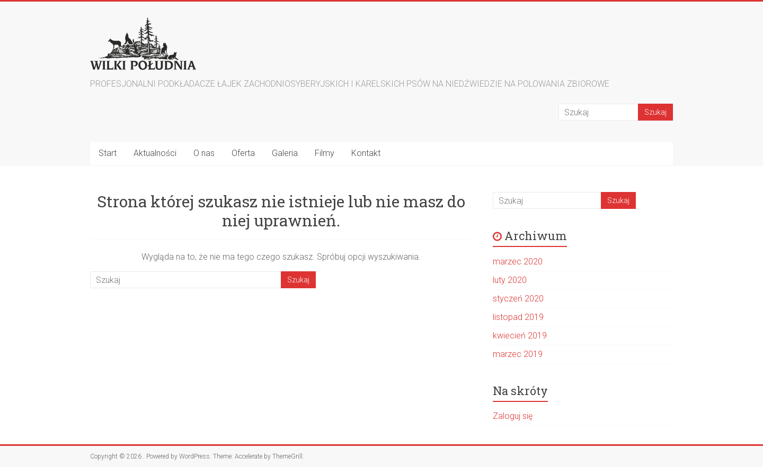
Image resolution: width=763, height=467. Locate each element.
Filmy (324, 153)
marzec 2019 (518, 354)
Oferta (243, 153)
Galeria (285, 153)
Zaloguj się (513, 416)
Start (108, 153)
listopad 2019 (518, 317)
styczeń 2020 (518, 299)
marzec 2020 (518, 262)
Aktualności (155, 153)
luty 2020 (510, 280)
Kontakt (365, 153)
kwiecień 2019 (520, 336)
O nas (204, 153)
